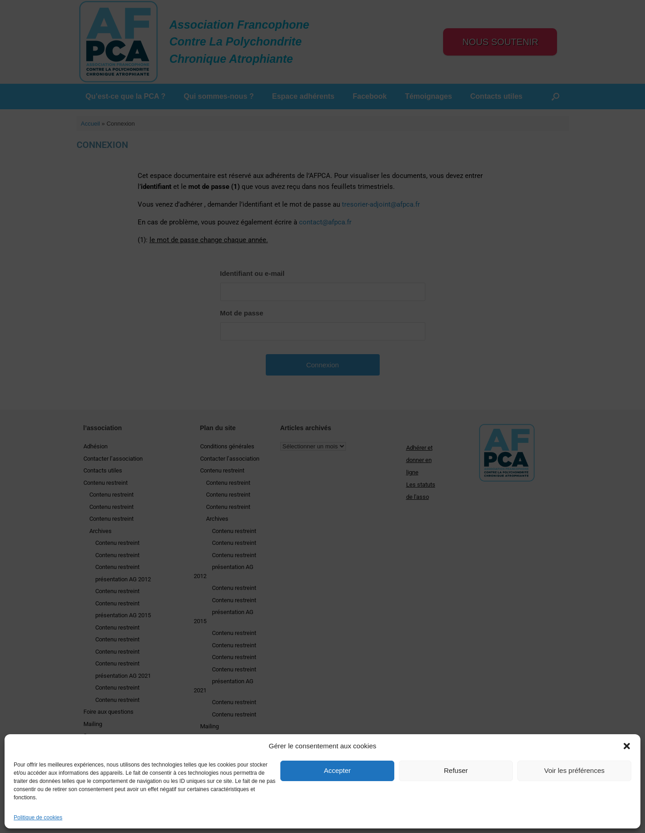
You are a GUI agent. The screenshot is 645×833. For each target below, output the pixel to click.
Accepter (337, 770)
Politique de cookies (38, 817)
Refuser (456, 770)
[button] (626, 746)
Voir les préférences (574, 770)
